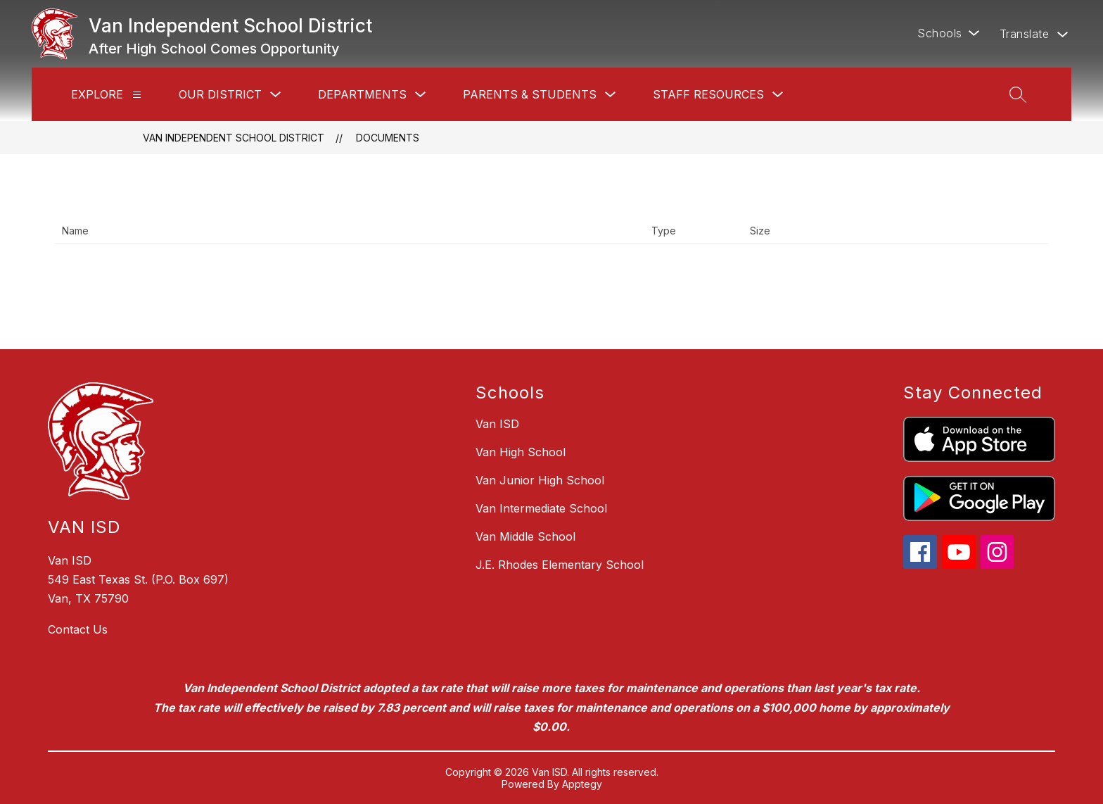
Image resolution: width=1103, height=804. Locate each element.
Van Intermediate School (541, 508)
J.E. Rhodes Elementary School (560, 565)
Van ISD (497, 424)
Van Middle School (525, 536)
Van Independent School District (233, 138)
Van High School (521, 452)
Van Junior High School (540, 480)
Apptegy (582, 784)
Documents (387, 138)
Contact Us (78, 629)
